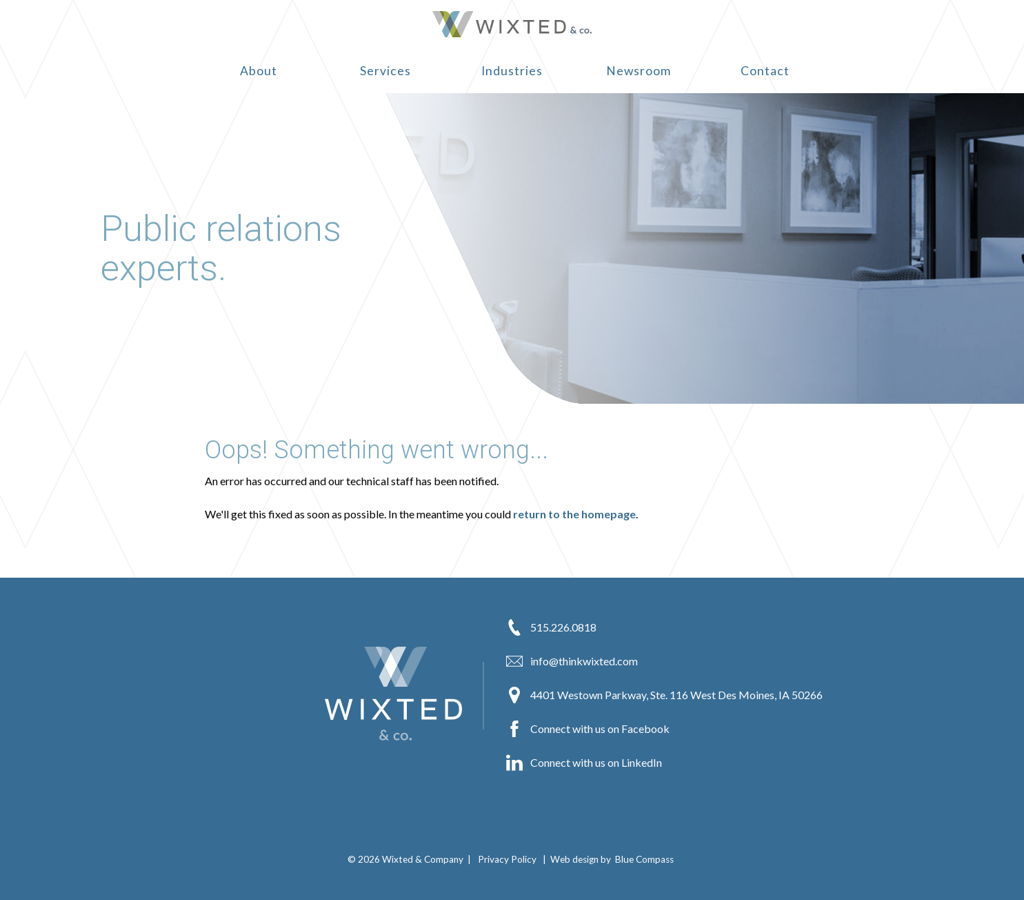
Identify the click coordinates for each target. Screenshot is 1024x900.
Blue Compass (644, 859)
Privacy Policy (507, 859)
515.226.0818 (551, 627)
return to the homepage (574, 513)
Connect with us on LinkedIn (584, 762)
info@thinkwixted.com (572, 661)
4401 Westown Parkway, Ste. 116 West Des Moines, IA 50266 (664, 695)
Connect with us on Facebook (588, 729)
